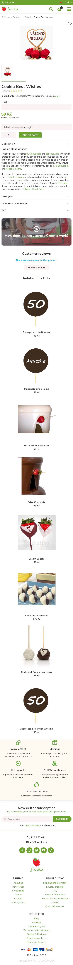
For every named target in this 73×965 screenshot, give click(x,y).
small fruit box (61, 165)
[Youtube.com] (44, 850)
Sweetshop (18, 890)
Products (17, 17)
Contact (18, 898)
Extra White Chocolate (36, 445)
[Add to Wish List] (70, 23)
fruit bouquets (33, 153)
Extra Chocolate (36, 502)
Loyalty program (54, 886)
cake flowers (52, 153)
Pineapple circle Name (36, 388)
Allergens (7, 196)
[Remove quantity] (3, 135)
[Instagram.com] (29, 850)
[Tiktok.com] (51, 850)
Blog (36, 918)
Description (8, 144)
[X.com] (37, 850)
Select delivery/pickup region (18, 127)
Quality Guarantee (54, 906)
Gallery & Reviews (36, 934)
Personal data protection (55, 898)
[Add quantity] (14, 135)
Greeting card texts (36, 938)
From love (63, 183)
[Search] (51, 9)
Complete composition (15, 203)
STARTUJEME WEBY (42, 960)
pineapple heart (12, 168)
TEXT (4, 102)
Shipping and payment (54, 882)
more (57, 96)
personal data (32, 825)
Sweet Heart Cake (34, 189)
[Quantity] (9, 135)
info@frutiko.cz (36, 842)
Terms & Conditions (55, 894)
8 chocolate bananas (36, 615)
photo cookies (16, 177)
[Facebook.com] (22, 850)
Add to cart (30, 135)
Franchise (36, 922)
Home (6, 17)
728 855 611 (9, 2)
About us (18, 882)
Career (18, 894)
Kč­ (68, 2)
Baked (28, 17)
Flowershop (18, 886)
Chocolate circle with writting (36, 728)
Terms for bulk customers (37, 930)
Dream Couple (36, 558)
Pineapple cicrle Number (36, 332)
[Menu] (69, 9)
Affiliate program (36, 926)
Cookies (55, 902)
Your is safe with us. (37, 825)
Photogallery (18, 902)
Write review (36, 267)
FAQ (4, 210)
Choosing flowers (36, 942)
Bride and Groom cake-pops (36, 672)
